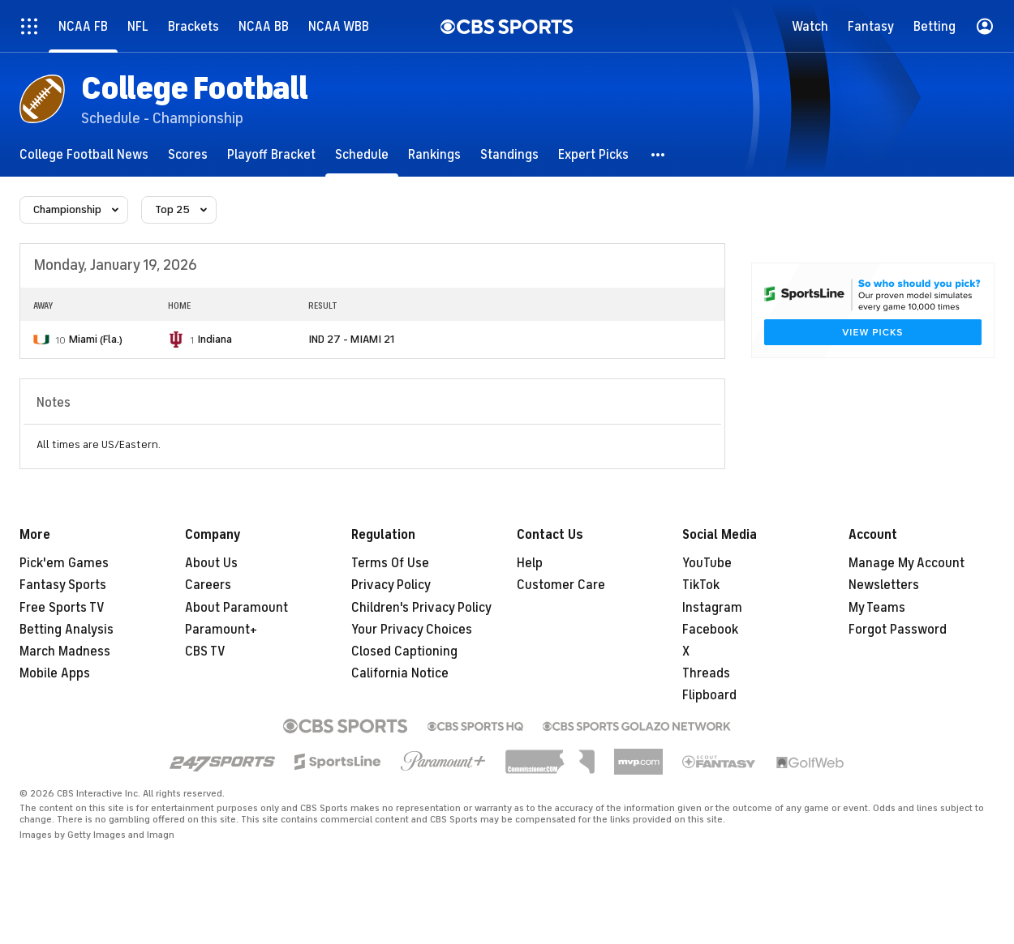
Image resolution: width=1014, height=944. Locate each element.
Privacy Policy (391, 585)
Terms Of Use (390, 563)
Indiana (214, 339)
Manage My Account (907, 563)
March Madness (64, 651)
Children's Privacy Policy (421, 608)
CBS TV (205, 651)
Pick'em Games (64, 563)
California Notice (400, 673)
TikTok (701, 585)
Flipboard (709, 695)
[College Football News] (84, 154)
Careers (208, 585)
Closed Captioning (404, 651)
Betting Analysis (66, 630)
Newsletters (884, 585)
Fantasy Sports (62, 585)
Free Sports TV (62, 608)
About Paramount (236, 608)
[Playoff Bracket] (271, 154)
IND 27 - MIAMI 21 (351, 339)
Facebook (710, 630)
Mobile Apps (54, 673)
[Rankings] (434, 154)
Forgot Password (898, 630)
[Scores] (187, 154)
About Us (211, 563)
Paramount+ (221, 630)
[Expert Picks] (593, 154)
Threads (706, 673)
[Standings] (509, 154)
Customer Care (561, 585)
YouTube (707, 563)
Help (530, 563)
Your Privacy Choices (411, 630)
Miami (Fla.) (95, 339)
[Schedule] (361, 154)
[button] (658, 154)
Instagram (712, 608)
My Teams (877, 608)
